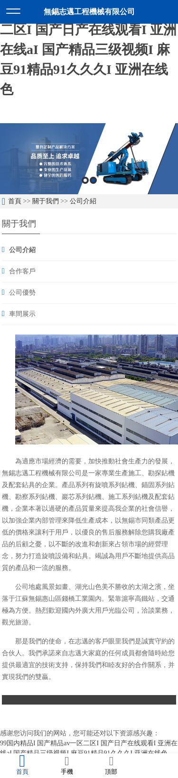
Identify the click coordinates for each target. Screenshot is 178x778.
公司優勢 (22, 292)
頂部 (111, 765)
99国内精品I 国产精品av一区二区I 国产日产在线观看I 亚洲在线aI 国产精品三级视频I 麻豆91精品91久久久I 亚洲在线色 (88, 49)
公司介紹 (83, 201)
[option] (89, 158)
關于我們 (45, 201)
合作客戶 (22, 271)
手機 (67, 765)
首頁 (14, 201)
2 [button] (93, 180)
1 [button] (85, 180)
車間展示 (22, 313)
